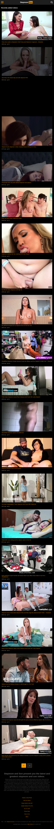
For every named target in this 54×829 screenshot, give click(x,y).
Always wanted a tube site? (27, 803)
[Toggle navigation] (2, 2)
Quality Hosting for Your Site (27, 805)
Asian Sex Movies (27, 800)
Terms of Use (27, 814)
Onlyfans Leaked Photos (27, 797)
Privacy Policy (27, 811)
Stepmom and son (10, 821)
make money (30, 824)
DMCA (27, 816)
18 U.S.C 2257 (27, 808)
